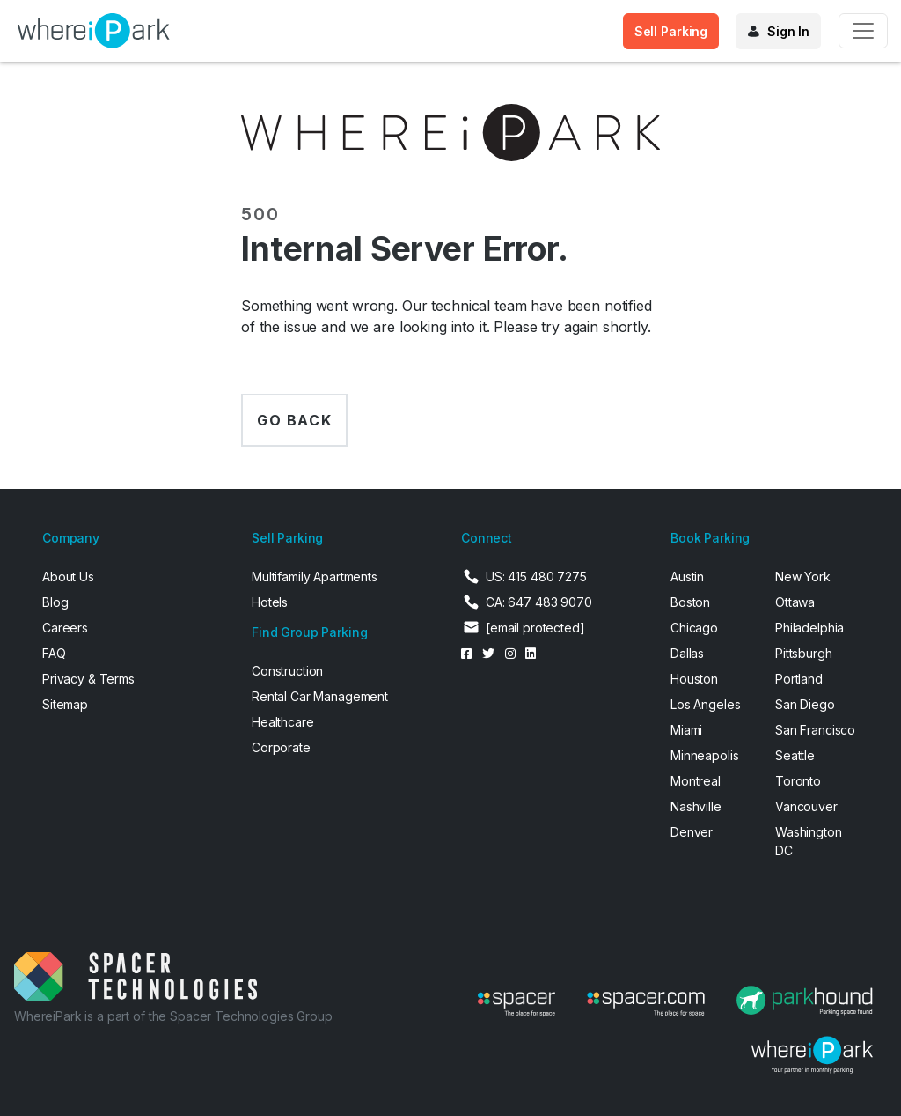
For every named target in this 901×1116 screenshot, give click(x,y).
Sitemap (65, 704)
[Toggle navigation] (863, 30)
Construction (287, 670)
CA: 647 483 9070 (539, 602)
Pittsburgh (803, 653)
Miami (686, 729)
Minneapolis (704, 755)
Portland (799, 678)
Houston (694, 678)
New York (803, 576)
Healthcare (283, 721)
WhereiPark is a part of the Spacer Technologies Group (173, 1016)
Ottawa (795, 602)
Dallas (687, 653)
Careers (65, 627)
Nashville (696, 806)
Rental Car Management (320, 696)
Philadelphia (809, 627)
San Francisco (815, 729)
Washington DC (808, 841)
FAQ (54, 653)
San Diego (805, 704)
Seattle (795, 755)
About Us (68, 576)
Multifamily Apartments (314, 576)
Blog (55, 602)
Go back (294, 420)
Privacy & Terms (88, 678)
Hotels (270, 602)
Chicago (694, 627)
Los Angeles (705, 704)
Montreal (695, 780)
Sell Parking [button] (670, 31)
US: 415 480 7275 (536, 576)
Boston (690, 602)
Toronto (798, 780)
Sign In (788, 31)
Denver (691, 831)
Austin (687, 576)
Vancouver (806, 806)
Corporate (281, 747)
